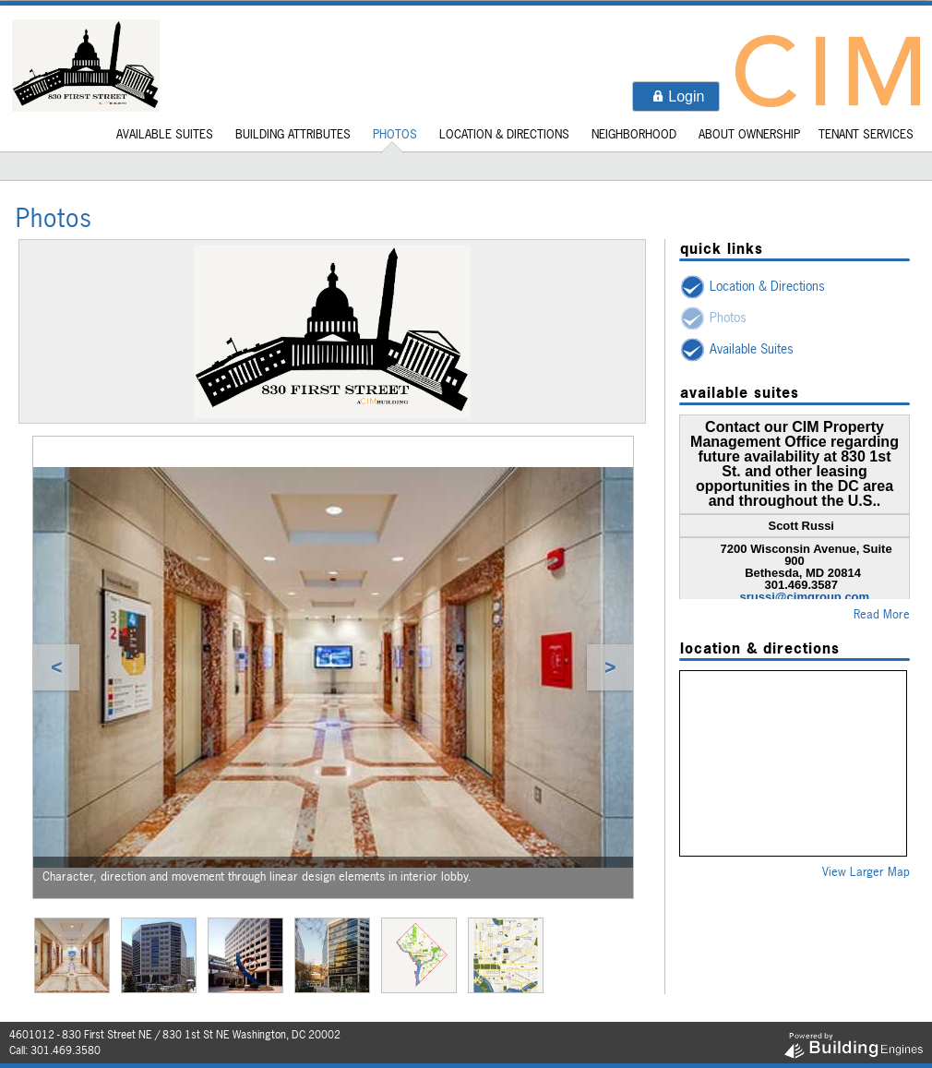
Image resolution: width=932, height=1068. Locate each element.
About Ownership (749, 134)
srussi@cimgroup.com (805, 597)
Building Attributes (293, 134)
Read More (882, 614)
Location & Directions (504, 134)
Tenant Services (866, 134)
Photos (395, 134)
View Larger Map (866, 871)
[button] (676, 96)
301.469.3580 (65, 1050)
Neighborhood (633, 134)
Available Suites (164, 134)
